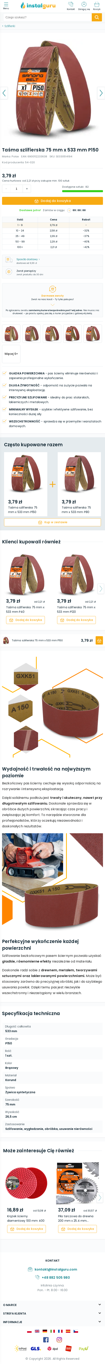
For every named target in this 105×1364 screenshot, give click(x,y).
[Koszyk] (97, 6)
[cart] (52, 522)
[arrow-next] (101, 589)
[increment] (6, 189)
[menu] (7, 6)
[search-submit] (97, 17)
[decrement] (27, 189)
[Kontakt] (71, 6)
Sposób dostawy (28, 259)
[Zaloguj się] (84, 6)
